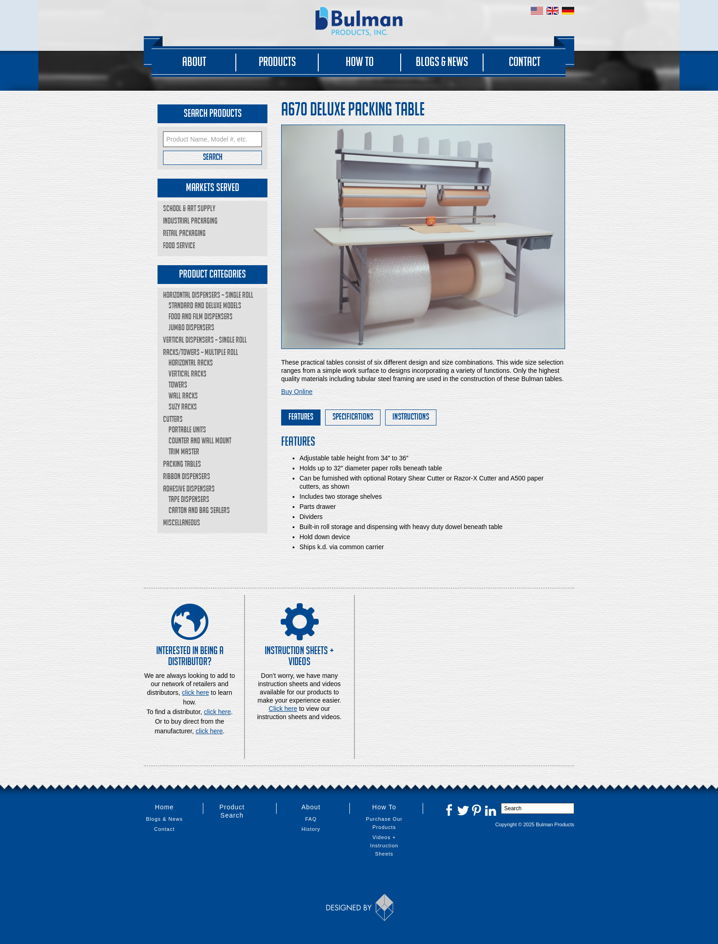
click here (217, 711)
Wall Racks (183, 395)
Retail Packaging (184, 233)
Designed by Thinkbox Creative (359, 907)
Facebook (449, 810)
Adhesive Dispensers (189, 488)
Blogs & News (442, 61)
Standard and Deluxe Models (205, 305)
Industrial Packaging (190, 220)
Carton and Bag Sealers (199, 510)
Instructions (410, 416)
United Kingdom (552, 11)
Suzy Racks (183, 406)
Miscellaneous (181, 522)
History (310, 829)
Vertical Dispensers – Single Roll (205, 339)
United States (537, 11)
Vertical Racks (188, 373)
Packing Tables (182, 464)
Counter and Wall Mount (200, 440)
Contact (524, 61)
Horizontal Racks (191, 362)
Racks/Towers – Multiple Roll (200, 352)
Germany (568, 11)
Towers (178, 384)
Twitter (463, 810)
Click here (283, 708)
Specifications (352, 416)
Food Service (179, 245)
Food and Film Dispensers (201, 316)
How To (360, 61)
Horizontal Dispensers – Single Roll (208, 295)
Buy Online (296, 391)
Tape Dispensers (189, 499)
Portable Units (187, 429)
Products (277, 61)
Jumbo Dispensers (191, 327)
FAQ (310, 819)
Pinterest (477, 810)
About (194, 61)
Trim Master (184, 451)
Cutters (173, 419)
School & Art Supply (189, 208)
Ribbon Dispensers (186, 476)
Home (164, 807)
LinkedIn (490, 810)
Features (300, 416)
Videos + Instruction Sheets (384, 846)
